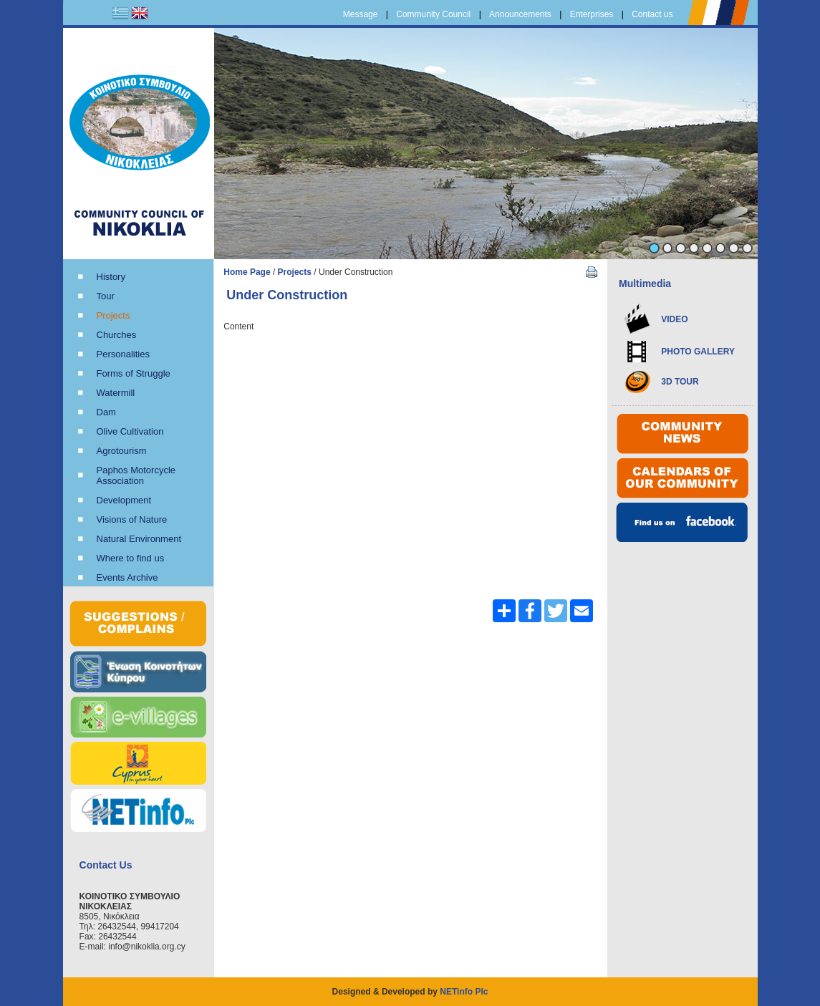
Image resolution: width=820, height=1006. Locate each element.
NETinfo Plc (464, 992)
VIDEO (674, 319)
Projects (295, 272)
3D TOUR (679, 382)
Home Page (246, 272)
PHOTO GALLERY (698, 352)
